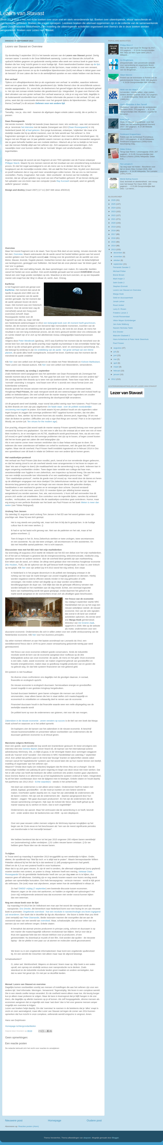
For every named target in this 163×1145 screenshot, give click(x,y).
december (118, 253)
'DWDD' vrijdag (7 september (32, 888)
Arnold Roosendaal (121, 316)
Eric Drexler (25, 909)
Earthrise (9, 290)
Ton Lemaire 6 (126, 164)
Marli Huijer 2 (119, 279)
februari (117, 371)
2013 (113, 249)
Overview (18, 254)
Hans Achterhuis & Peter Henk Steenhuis (131, 339)
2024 (113, 208)
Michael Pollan (119, 271)
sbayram (87, 1138)
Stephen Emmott (120, 286)
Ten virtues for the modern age (41, 421)
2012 (113, 379)
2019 (113, 227)
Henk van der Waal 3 (129, 90)
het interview (27, 127)
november (118, 256)
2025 (113, 204)
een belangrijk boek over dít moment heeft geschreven (69, 323)
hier (11, 362)
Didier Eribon (125, 149)
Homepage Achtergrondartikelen (20, 1026)
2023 (113, 211)
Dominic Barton (30, 749)
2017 (113, 234)
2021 (113, 219)
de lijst (97, 64)
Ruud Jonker (118, 305)
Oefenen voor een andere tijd (50, 103)
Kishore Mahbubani (90, 362)
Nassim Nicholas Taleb (123, 328)
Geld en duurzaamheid (123, 298)
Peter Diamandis (31, 917)
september (118, 264)
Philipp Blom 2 (126, 45)
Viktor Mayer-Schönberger (124, 320)
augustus (118, 348)
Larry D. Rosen (119, 309)
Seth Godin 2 (118, 283)
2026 (113, 200)
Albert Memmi (126, 75)
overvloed (45, 920)
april (116, 363)
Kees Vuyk (124, 119)
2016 (113, 238)
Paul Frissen (118, 343)
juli (115, 352)
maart (116, 367)
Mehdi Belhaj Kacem (129, 179)
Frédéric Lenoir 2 (120, 313)
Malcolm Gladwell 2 (121, 335)
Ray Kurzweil (63, 181)
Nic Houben (11, 565)
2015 (113, 242)
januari (117, 374)
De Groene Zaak (86, 623)
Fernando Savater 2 (121, 267)
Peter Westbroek (26, 341)
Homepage (54, 1120)
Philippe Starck (12, 163)
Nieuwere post (14, 1120)
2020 (113, 223)
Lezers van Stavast (22, 13)
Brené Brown (118, 275)
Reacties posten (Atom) (28, 1126)
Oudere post (94, 1120)
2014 (113, 246)
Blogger (115, 1138)
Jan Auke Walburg (121, 324)
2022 (113, 215)
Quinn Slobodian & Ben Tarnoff (133, 104)
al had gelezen (33, 130)
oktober (117, 260)
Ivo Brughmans (126, 60)
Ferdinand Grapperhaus (130, 134)
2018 (113, 230)
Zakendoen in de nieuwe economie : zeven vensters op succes (35, 721)
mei (115, 359)
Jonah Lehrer (119, 301)
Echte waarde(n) (43, 782)
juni (115, 355)
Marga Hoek (118, 294)
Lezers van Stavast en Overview (127, 290)
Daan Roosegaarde (78, 127)
